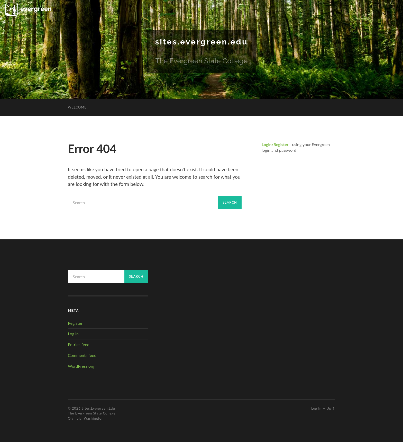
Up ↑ (331, 408)
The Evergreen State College (91, 413)
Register (75, 322)
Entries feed (78, 344)
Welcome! (78, 107)
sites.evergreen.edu (202, 41)
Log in (73, 333)
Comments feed (82, 355)
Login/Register (275, 144)
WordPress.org (81, 365)
